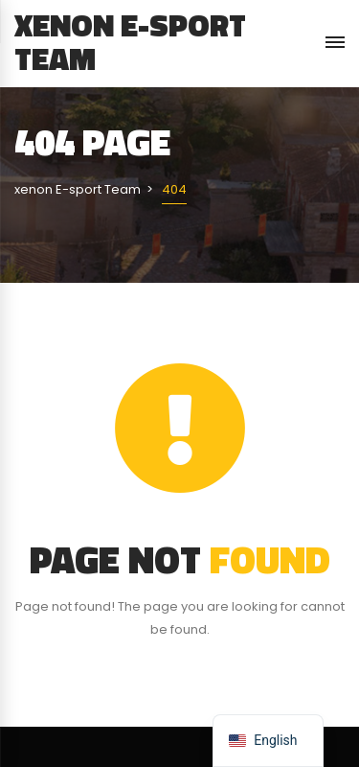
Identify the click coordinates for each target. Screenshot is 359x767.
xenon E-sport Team (130, 41)
